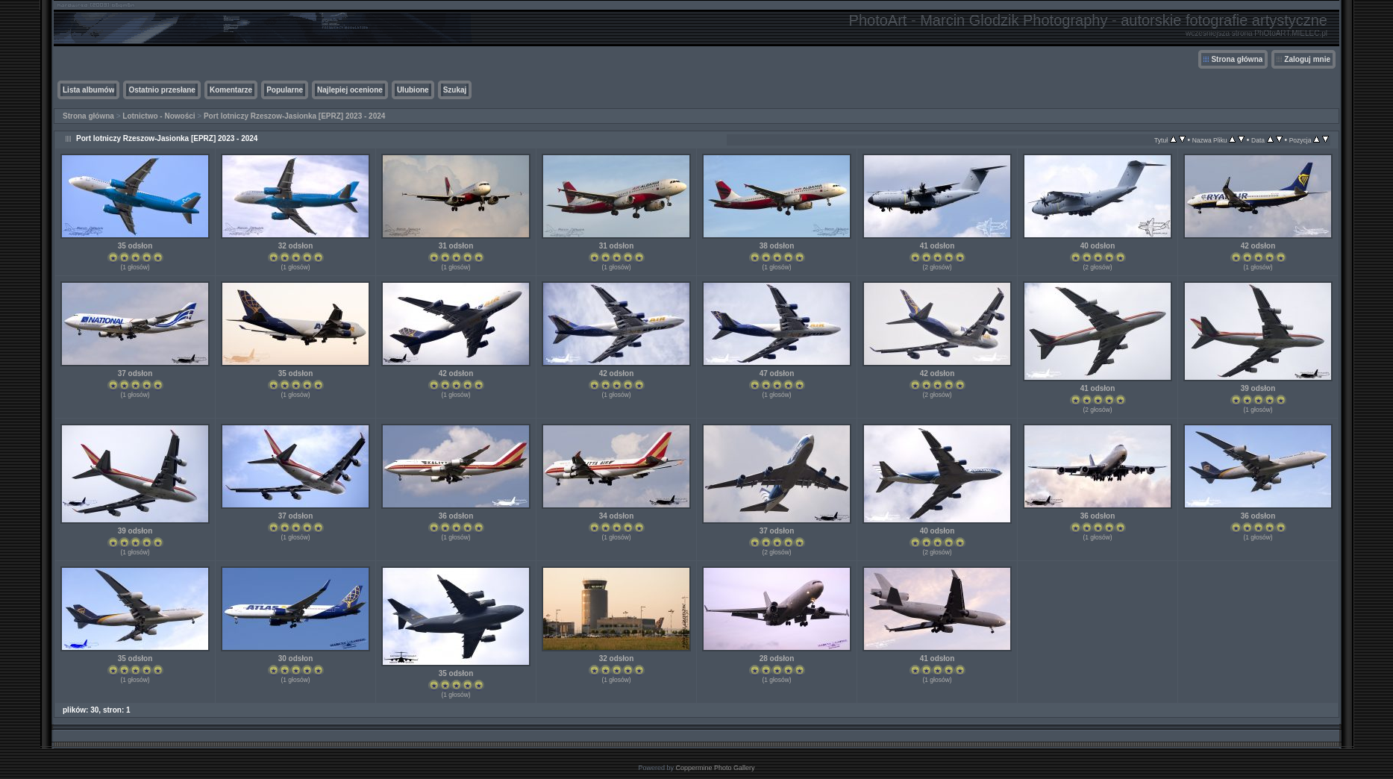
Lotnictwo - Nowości (158, 116)
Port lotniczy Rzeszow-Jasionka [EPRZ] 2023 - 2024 (294, 116)
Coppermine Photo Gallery (714, 768)
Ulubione (413, 90)
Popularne (284, 90)
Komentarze (231, 90)
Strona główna (1236, 59)
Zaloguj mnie (1307, 59)
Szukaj (455, 90)
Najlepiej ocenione (350, 90)
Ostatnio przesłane (161, 90)
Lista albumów (88, 90)
